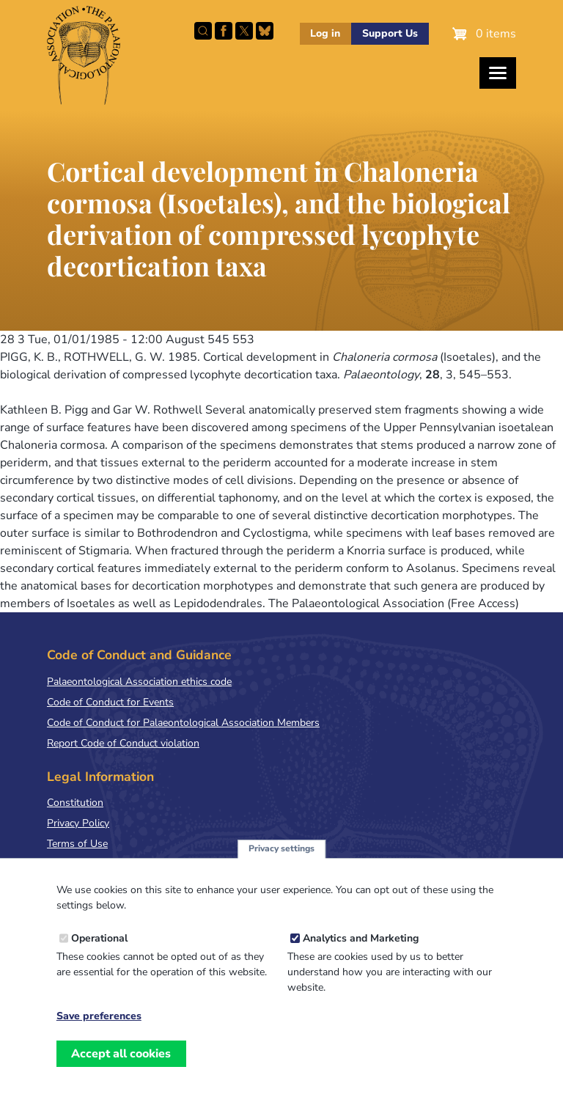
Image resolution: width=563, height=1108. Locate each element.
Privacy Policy (78, 823)
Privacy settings (281, 855)
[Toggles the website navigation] (497, 73)
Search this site (203, 31)
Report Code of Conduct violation (123, 743)
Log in (325, 33)
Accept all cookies (121, 1060)
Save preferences (98, 1023)
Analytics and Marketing (361, 945)
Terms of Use (77, 844)
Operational (99, 945)
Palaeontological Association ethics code (139, 682)
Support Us (390, 33)
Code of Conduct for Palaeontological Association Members (183, 723)
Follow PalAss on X (244, 31)
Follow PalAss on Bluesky (264, 31)
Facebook (223, 31)
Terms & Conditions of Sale (109, 864)
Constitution (75, 803)
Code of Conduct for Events (110, 702)
